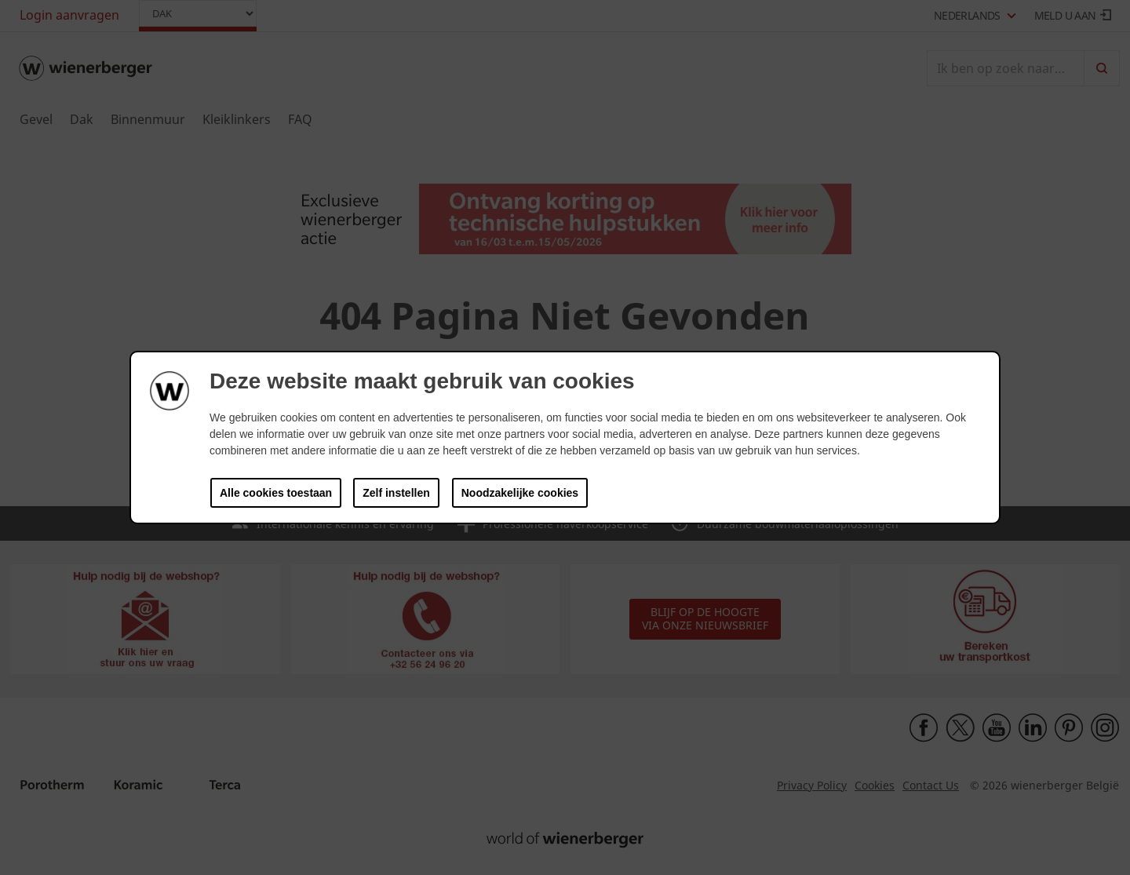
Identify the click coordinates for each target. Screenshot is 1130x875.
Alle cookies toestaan (276, 493)
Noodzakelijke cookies (519, 493)
